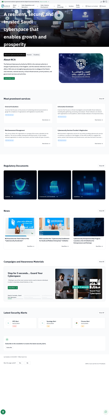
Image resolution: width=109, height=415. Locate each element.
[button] (25, 2)
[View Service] (46, 120)
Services (71, 6)
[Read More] (30, 246)
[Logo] (5, 6)
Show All (101, 99)
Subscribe (9, 347)
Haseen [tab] (29, 55)
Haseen (103, 6)
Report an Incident (91, 6)
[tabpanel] (54, 73)
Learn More (8, 78)
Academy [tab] (36, 55)
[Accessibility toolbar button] (3, 411)
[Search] (106, 1)
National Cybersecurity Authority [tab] (15, 55)
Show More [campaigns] (13, 288)
